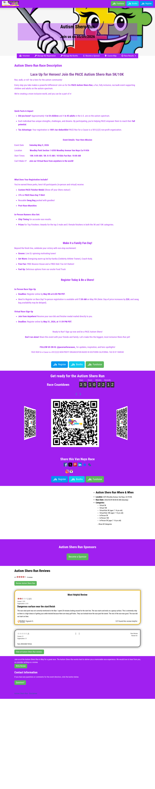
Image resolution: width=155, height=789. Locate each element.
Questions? (20, 682)
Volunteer (24, 56)
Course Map (110, 56)
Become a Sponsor (91, 56)
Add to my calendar (79, 471)
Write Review (21, 666)
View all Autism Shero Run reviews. (29, 652)
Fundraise (120, 3)
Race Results (127, 56)
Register (146, 3)
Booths (132, 3)
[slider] (21, 577)
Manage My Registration (45, 56)
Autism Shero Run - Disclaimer (25, 693)
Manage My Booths (69, 56)
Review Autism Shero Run (25, 583)
